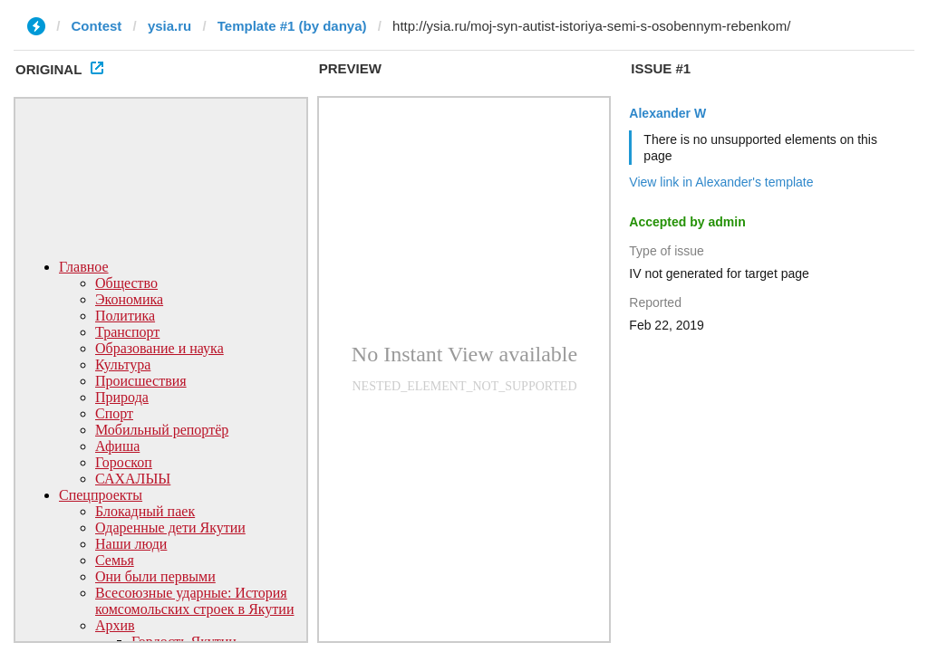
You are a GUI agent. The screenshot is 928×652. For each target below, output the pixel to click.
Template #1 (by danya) (292, 26)
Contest (97, 26)
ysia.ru (169, 26)
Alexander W (667, 113)
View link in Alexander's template (721, 182)
